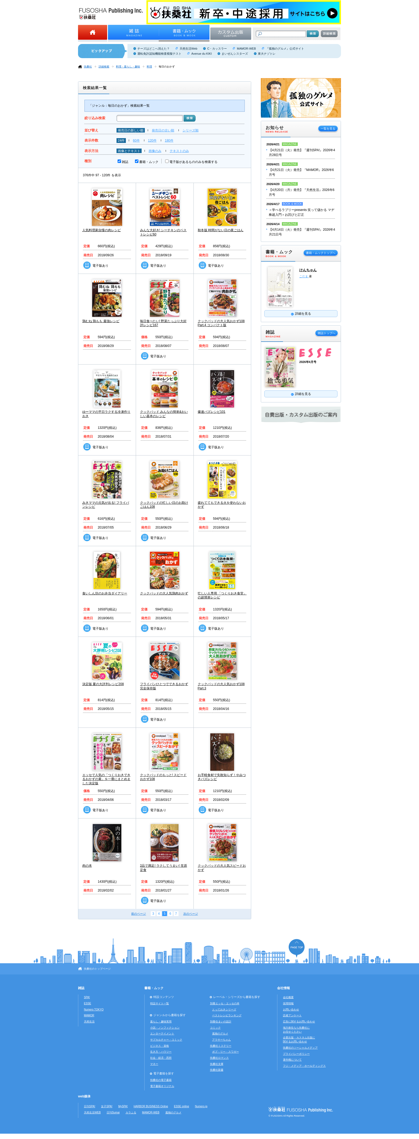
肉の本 (87, 866)
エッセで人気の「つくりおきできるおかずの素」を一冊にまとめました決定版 (106, 779)
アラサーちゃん (221, 1039)
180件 (169, 140)
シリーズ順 (191, 130)
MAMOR (89, 1015)
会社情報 (283, 988)
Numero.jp (201, 1106)
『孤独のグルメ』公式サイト (285, 48)
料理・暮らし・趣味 (128, 66)
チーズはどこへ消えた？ (153, 48)
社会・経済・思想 (161, 1057)
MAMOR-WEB (246, 48)
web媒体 (84, 1096)
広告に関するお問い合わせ (299, 1021)
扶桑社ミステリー (220, 1045)
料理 (149, 66)
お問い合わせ (291, 1009)
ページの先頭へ (297, 948)
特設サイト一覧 (159, 1003)
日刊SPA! (89, 1106)
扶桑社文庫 (216, 1063)
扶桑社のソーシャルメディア (300, 1047)
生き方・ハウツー (161, 1051)
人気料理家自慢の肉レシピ (101, 230)
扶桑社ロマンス (219, 1057)
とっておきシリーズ (224, 1009)
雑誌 (125, 162)
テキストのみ (179, 151)
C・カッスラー (217, 48)
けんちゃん (308, 270)
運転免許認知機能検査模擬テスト (159, 53)
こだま (304, 276)
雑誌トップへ (326, 333)
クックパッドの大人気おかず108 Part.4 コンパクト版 (221, 323)
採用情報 (288, 1003)
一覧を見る (328, 128)
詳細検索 (104, 66)
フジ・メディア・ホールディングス (304, 1065)
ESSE (87, 1003)
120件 (152, 140)
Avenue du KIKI (201, 53)
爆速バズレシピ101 (212, 412)
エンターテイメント (162, 1033)
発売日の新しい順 (130, 130)
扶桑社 (88, 66)
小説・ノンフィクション (165, 1027)
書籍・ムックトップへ (320, 252)
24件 (121, 140)
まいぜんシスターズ (235, 53)
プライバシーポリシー (296, 1053)
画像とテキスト (129, 151)
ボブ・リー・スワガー (225, 1051)
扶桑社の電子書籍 (161, 1079)
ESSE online (181, 1106)
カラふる (131, 1112)
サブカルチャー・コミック (166, 1039)
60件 (136, 140)
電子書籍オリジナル (162, 1086)
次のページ (190, 913)
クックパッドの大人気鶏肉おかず (164, 593)
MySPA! (123, 1106)
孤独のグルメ (220, 1033)
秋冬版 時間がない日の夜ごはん (220, 230)
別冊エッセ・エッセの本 (224, 1003)
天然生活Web (188, 48)
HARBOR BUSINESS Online (151, 1106)
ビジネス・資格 (159, 1045)
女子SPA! (106, 1106)
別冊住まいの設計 (220, 1021)
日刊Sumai (113, 1112)
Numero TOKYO (94, 1009)
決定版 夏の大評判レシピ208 (103, 684)
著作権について (292, 1059)
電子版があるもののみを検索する (193, 162)
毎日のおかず (167, 66)
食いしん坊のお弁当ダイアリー (104, 593)
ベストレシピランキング (227, 1015)
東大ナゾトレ (267, 53)
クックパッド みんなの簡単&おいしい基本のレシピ (164, 414)
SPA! (87, 997)
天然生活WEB (92, 1112)
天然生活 (89, 1021)
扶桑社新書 (216, 1069)
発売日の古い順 (163, 130)
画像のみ (155, 151)
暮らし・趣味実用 (161, 1021)
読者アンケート (292, 1015)
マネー (154, 1063)
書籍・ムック (148, 162)
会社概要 (288, 997)
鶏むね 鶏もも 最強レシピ (100, 321)
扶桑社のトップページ (97, 968)
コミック (215, 1027)
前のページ (138, 913)
